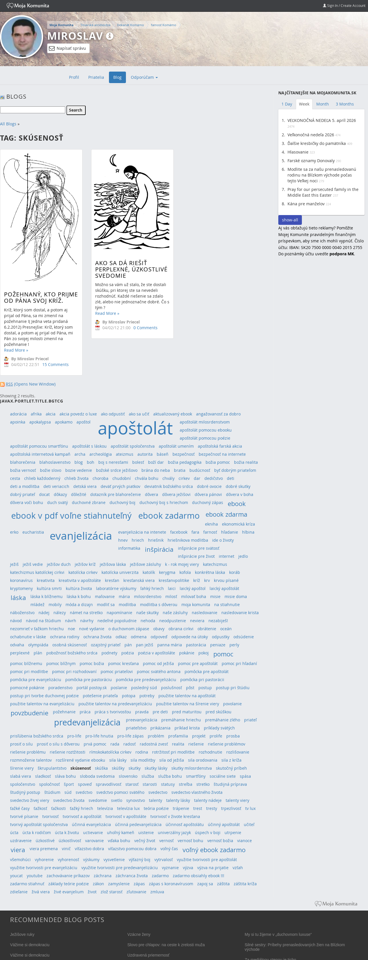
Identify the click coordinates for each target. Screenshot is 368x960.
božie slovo (50, 470)
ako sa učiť (139, 414)
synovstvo (135, 800)
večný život (144, 840)
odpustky (220, 636)
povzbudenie (29, 713)
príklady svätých (219, 728)
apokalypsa (40, 422)
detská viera (85, 486)
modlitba (127, 604)
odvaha (17, 644)
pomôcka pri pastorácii (202, 679)
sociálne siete (223, 776)
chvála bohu (146, 478)
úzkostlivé (45, 840)
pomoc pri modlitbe (29, 671)
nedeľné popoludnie (117, 620)
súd (68, 792)
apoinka (17, 422)
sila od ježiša (171, 760)
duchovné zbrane (89, 502)
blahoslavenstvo (54, 462)
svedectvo (157, 792)
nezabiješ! (218, 620)
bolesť (138, 462)
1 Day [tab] (286, 104)
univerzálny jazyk (174, 832)
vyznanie (170, 867)
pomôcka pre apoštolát (207, 671)
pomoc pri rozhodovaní (74, 671)
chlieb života (76, 478)
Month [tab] (322, 104)
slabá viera (20, 776)
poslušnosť (171, 687)
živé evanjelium (69, 891)
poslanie (119, 687)
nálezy (59, 612)
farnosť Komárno (163, 25)
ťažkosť (40, 808)
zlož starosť (111, 891)
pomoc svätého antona (159, 671)
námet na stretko (86, 612)
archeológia (100, 454)
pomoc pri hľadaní (239, 663)
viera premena (44, 848)
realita (178, 744)
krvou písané (226, 580)
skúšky (118, 768)
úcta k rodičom (36, 832)
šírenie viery (22, 768)
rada (114, 744)
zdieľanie (19, 891)
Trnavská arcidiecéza (95, 25)
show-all (290, 220)
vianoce (244, 840)
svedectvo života (69, 800)
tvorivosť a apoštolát (82, 816)
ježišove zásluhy (145, 564)
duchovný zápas (207, 502)
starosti (150, 784)
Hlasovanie (298, 152)
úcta (14, 832)
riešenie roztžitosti (67, 752)
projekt (199, 736)
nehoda (148, 620)
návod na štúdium (43, 620)
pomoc (223, 654)
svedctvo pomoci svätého (120, 792)
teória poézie (156, 808)
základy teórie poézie (68, 883)
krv (207, 580)
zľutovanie (136, 891)
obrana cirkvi (180, 628)
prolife (216, 736)
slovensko (128, 776)
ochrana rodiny (64, 636)
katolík (149, 572)
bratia (179, 470)
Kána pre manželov (306, 203)
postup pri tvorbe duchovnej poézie (44, 695)
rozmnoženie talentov (31, 760)
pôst (190, 687)
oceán (226, 628)
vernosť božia (220, 840)
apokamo (63, 422)
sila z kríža (231, 760)
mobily (55, 604)
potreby (146, 695)
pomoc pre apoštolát (198, 663)
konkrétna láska (210, 572)
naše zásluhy (175, 612)
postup (205, 687)
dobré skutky (238, 486)
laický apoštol (193, 588)
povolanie (232, 703)
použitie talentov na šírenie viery (187, 703)
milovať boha (193, 596)
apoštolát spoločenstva (133, 446)
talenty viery (237, 800)
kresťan (112, 580)
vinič (66, 848)
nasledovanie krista (240, 612)
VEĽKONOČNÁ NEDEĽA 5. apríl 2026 (322, 120)
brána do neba (155, 470)
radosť (129, 744)
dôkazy (60, 494)
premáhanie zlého (222, 720)
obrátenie (207, 628)
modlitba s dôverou (158, 604)
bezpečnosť (183, 454)
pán (128, 644)
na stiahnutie (227, 604)
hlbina (248, 532)
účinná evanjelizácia (91, 824)
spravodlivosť (108, 784)
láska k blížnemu (46, 596)
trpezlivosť (231, 808)
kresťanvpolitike (174, 580)
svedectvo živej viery (29, 800)
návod (16, 620)
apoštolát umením (176, 446)
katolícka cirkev (82, 572)
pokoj (203, 653)
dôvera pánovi (208, 494)
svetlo (116, 800)
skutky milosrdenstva (191, 768)
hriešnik (156, 540)
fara (195, 532)
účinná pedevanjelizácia (138, 824)
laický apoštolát (224, 588)
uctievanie (93, 832)
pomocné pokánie (27, 687)
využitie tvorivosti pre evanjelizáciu (43, 867)
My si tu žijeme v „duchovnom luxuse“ (278, 934)
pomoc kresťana (123, 663)
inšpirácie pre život (196, 556)
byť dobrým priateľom (235, 470)
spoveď (85, 784)
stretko (203, 784)
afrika (36, 414)
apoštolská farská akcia (220, 446)
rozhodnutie (210, 752)
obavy (158, 628)
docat (44, 494)
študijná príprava (230, 784)
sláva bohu (65, 776)
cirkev (184, 478)
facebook (178, 532)
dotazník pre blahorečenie (115, 494)
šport (69, 784)
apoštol (83, 422)
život (92, 891)
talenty (155, 800)
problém (156, 736)
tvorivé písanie (24, 816)
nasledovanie (204, 612)
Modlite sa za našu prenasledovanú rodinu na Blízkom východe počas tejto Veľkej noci (322, 174)
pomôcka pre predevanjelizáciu (146, 679)
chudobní (121, 478)
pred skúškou (218, 711)
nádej (44, 612)
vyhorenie (44, 859)
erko (14, 532)
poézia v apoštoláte (156, 653)
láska (18, 597)
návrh (70, 620)
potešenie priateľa (100, 695)
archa (79, 454)
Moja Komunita (61, 25)
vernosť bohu (190, 840)
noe (71, 628)
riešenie (196, 744)
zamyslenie (119, 883)
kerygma (167, 572)
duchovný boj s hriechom (163, 502)
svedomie (98, 800)
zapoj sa (205, 883)
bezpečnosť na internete (222, 454)
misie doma (236, 596)
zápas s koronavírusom (171, 883)
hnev (123, 540)
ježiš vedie (33, 564)
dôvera (151, 494)
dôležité (78, 494)
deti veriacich (56, 486)
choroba (100, 478)
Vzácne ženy (138, 934)
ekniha (211, 524)
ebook (237, 503)
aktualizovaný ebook (172, 414)
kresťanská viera (139, 580)
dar (197, 478)
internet (226, 556)
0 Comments (138, 327)
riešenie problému (28, 752)
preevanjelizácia (141, 720)
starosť (132, 784)
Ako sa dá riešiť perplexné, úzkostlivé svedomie (124, 269)
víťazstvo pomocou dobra (132, 848)
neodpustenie (172, 620)
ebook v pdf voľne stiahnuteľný (71, 515)
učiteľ (249, 824)
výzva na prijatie (213, 867)
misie (215, 596)
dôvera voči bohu (26, 502)
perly (234, 644)
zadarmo (160, 875)
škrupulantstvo (52, 768)
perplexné (20, 653)
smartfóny (196, 776)
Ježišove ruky (22, 934)
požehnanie (64, 711)
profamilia (178, 736)
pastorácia (196, 644)
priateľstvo (136, 728)
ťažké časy (20, 808)
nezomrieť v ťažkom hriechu (37, 628)
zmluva (157, 891)
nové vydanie (91, 628)
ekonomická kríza (238, 524)
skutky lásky (156, 768)
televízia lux (128, 808)
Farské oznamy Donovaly (311, 160)
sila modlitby (143, 760)
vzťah (238, 867)
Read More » (16, 350)
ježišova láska (113, 564)
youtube (35, 875)
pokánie (186, 653)
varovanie (94, 840)
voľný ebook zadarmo (214, 850)
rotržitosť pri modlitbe (173, 752)
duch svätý (57, 502)
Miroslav (75, 36)
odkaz (121, 636)
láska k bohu (79, 596)
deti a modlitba (24, 486)
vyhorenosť (68, 859)
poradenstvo (60, 687)
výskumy (91, 859)
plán (38, 653)
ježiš (14, 564)
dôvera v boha (239, 494)
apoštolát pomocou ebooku (206, 430)
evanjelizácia (81, 535)
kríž (196, 580)
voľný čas (169, 848)
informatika (129, 548)
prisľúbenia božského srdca (36, 736)
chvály (168, 478)
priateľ (250, 720)
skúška (101, 768)
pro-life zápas (130, 736)
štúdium (52, 792)
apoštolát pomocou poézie (205, 438)
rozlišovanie (237, 752)
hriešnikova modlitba (188, 540)
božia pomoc (218, 462)
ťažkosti (58, 808)
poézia (127, 653)
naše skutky (147, 612)
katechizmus (215, 564)
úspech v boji (208, 832)
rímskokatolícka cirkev (110, 752)
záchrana (103, 875)
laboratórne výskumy (116, 588)
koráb (234, 572)
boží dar (156, 462)
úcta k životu (67, 832)
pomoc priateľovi (117, 671)
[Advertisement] (321, 355)
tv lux (250, 808)
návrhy (86, 620)
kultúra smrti (49, 588)
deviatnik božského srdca (168, 486)
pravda (142, 711)
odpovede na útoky (189, 636)
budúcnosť (199, 470)
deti (230, 478)
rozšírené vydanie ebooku (80, 760)
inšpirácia (159, 549)
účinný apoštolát (224, 824)
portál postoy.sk (91, 687)
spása (245, 776)
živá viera (41, 891)
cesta (15, 478)
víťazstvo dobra (89, 848)
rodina (141, 752)
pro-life (74, 736)
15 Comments (55, 364)
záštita (223, 883)
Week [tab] (304, 104)
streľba (185, 784)
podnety (109, 653)
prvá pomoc (95, 744)
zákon (98, 883)
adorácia (18, 414)
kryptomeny (21, 588)
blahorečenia (22, 462)
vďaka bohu (119, 840)
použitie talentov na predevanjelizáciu (115, 703)
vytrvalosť (163, 859)
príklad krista (187, 728)
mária (124, 596)
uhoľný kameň (120, 832)
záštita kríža (245, 883)
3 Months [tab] (345, 104)
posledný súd (144, 687)
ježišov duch (59, 564)
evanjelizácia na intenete (142, 532)
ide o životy (223, 540)
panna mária (169, 644)
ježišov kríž (85, 564)
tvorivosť (50, 816)
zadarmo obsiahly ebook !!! (198, 875)
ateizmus (124, 454)
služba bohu (170, 776)
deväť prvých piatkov (120, 486)
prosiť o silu (21, 744)
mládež (37, 604)
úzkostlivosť (70, 840)
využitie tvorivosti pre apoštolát (207, 859)
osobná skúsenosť (69, 644)
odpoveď (159, 636)
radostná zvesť (154, 744)
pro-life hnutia (99, 736)
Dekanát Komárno (130, 25)
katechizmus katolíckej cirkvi (37, 572)
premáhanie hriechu (181, 720)
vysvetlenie (114, 859)
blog (78, 462)
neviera (197, 620)
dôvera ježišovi (176, 494)
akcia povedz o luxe (78, 414)
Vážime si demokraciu (29, 944)
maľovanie (105, 596)
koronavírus (21, 580)
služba (147, 776)
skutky (135, 768)
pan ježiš (144, 644)
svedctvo (84, 792)
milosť (171, 596)
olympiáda (38, 644)
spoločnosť (49, 784)
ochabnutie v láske (28, 636)
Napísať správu (67, 48)
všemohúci (20, 859)
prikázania (160, 728)
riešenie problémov (226, 744)
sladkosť (43, 776)
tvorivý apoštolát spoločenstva (39, 824)
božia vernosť (23, 470)
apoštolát (135, 428)
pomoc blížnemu (26, 663)
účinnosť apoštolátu (185, 824)
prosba (233, 736)
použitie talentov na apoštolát (187, 695)
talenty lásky (178, 800)
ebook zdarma (226, 514)
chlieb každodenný (42, 478)
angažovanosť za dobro (218, 414)
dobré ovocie (209, 486)
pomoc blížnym (61, 663)
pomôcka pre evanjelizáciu (35, 679)
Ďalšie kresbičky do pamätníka (317, 143)
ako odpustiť (113, 414)
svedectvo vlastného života (197, 792)
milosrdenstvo (147, 596)
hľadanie (229, 532)
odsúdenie (243, 636)
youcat (16, 875)
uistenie (146, 832)
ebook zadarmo (169, 515)
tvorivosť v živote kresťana (175, 816)
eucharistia (33, 532)
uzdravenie (21, 840)
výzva (188, 867)
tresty (211, 808)
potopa (128, 695)
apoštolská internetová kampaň (40, 454)
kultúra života (79, 588)
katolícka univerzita (120, 572)
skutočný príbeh (231, 768)
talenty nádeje (208, 800)
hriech (138, 540)
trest (197, 808)
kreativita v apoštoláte (80, 580)
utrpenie (233, 832)
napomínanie (119, 612)
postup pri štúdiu (233, 687)
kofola (185, 572)
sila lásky (117, 760)
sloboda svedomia (97, 776)
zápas (139, 883)
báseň (162, 454)
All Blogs (8, 124)
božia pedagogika (185, 462)
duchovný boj (122, 502)
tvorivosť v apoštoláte (126, 816)
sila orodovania (202, 760)
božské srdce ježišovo (116, 470)
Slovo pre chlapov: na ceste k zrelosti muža (166, 944)
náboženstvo (22, 612)
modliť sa (106, 604)
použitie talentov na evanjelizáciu (42, 703)
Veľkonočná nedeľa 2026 (311, 134)
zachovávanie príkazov (68, 875)
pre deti (160, 711)
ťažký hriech (81, 808)
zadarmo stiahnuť (27, 883)
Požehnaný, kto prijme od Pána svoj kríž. (41, 297)
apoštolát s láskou (89, 446)
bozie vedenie (78, 470)
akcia (50, 414)
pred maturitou (187, 711)
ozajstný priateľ (105, 644)
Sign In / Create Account (344, 5)
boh (90, 462)
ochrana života (97, 636)
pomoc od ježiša (158, 663)
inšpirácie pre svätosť (198, 548)
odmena (139, 636)
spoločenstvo (22, 784)
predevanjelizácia (87, 722)
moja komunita (195, 604)
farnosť (210, 532)
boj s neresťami (113, 462)
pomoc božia (92, 663)
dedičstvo (213, 478)
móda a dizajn (79, 604)
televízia (105, 808)
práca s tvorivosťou (113, 711)
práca (85, 711)
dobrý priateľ (22, 494)
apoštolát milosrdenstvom (205, 422)
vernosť (166, 840)
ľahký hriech (152, 588)
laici (172, 588)
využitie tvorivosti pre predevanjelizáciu (119, 867)
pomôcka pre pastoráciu (88, 679)
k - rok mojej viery (182, 564)
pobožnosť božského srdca (71, 653)
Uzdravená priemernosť (148, 955)
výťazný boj (139, 859)
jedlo (243, 556)
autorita (145, 454)
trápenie (181, 808)
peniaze (217, 644)
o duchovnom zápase (128, 628)
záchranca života (132, 875)
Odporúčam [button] (144, 77)
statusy (168, 784)
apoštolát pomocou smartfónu (39, 446)
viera (18, 850)
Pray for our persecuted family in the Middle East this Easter (323, 192)
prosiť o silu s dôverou (58, 744)
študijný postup (25, 792)
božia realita (246, 462)
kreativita (46, 580)
